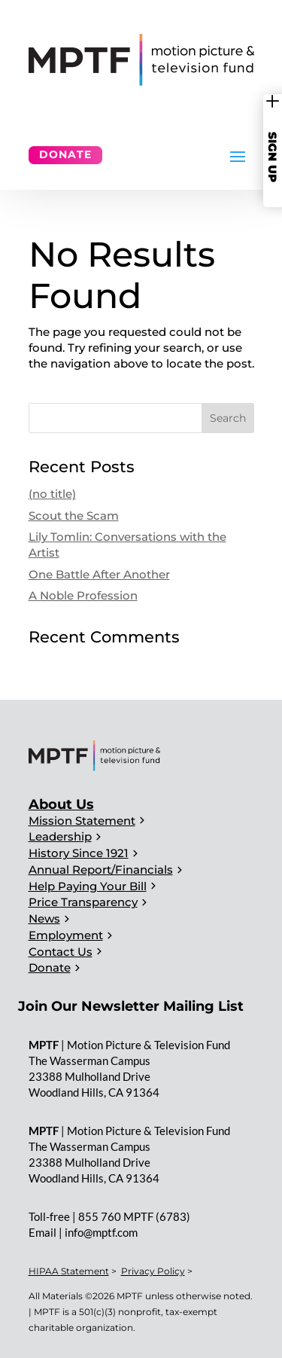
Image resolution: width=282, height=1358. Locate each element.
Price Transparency (83, 902)
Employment (66, 935)
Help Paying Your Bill (88, 886)
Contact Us (60, 951)
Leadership (60, 836)
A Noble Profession (83, 595)
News (44, 918)
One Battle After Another (99, 574)
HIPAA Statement (69, 1271)
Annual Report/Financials (101, 869)
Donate (65, 154)
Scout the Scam (74, 515)
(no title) (52, 494)
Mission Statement (82, 820)
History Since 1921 (79, 853)
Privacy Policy (153, 1271)
